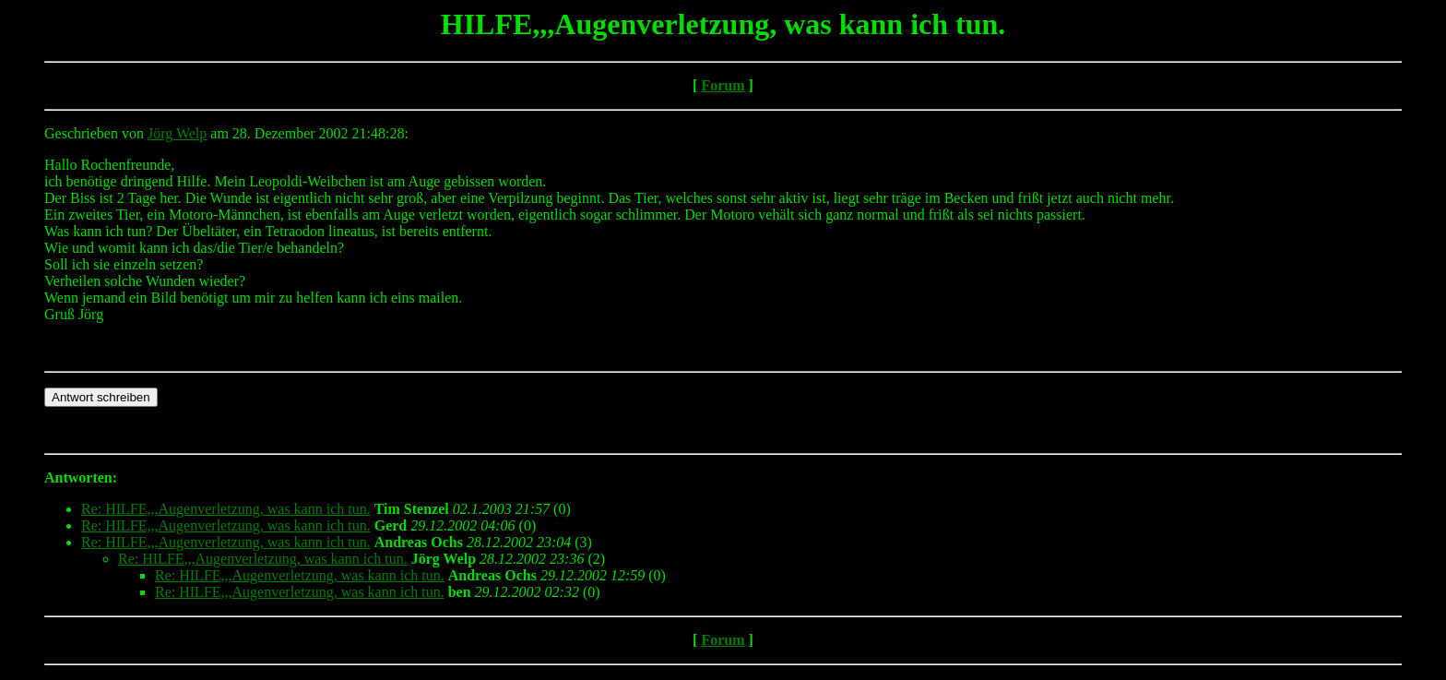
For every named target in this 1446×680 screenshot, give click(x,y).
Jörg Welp (177, 133)
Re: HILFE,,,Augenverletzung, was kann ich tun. (226, 509)
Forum (722, 85)
